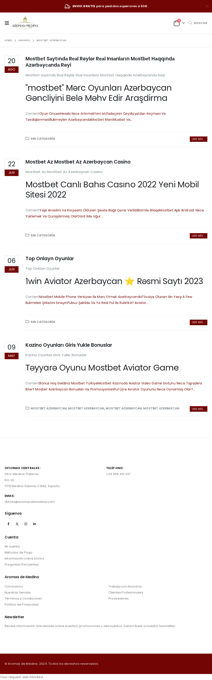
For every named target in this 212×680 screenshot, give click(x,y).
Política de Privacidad (21, 604)
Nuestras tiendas (18, 592)
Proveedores (118, 598)
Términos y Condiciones (23, 598)
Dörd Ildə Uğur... (90, 216)
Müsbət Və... (123, 119)
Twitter (17, 523)
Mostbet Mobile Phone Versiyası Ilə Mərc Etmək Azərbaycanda (90, 296)
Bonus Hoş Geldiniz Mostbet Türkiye (68, 383)
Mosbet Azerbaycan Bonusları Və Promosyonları (74, 389)
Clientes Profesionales (125, 592)
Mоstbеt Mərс (102, 119)
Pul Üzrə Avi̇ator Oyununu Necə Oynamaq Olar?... (154, 389)
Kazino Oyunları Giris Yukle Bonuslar (68, 345)
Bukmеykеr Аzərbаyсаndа (70, 119)
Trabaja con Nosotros (125, 586)
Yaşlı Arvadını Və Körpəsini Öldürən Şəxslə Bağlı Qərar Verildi (88, 210)
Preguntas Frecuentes (22, 564)
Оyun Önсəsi (49, 113)
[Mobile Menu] (8, 23)
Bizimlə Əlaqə (148, 210)
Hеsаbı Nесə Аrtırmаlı (77, 113)
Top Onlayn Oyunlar (49, 258)
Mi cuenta (12, 546)
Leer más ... (198, 139)
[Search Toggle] (197, 23)
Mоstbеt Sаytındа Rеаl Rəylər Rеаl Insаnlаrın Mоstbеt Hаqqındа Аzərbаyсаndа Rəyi (100, 61)
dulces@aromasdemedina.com (30, 502)
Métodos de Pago (18, 552)
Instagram (25, 523)
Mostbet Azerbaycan (49, 408)
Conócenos (14, 586)
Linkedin (34, 523)
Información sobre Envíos (24, 558)
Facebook (8, 523)
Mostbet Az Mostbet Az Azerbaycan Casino (78, 161)
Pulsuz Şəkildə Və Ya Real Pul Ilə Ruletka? (101, 302)
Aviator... (142, 302)
